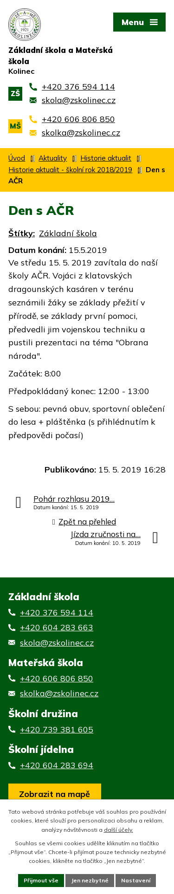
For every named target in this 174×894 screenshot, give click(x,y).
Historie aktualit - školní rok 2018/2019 (70, 169)
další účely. (118, 829)
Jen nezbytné (90, 880)
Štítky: (21, 233)
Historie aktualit (105, 158)
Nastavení (135, 880)
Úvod (16, 158)
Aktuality (53, 158)
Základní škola (68, 233)
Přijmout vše (41, 880)
